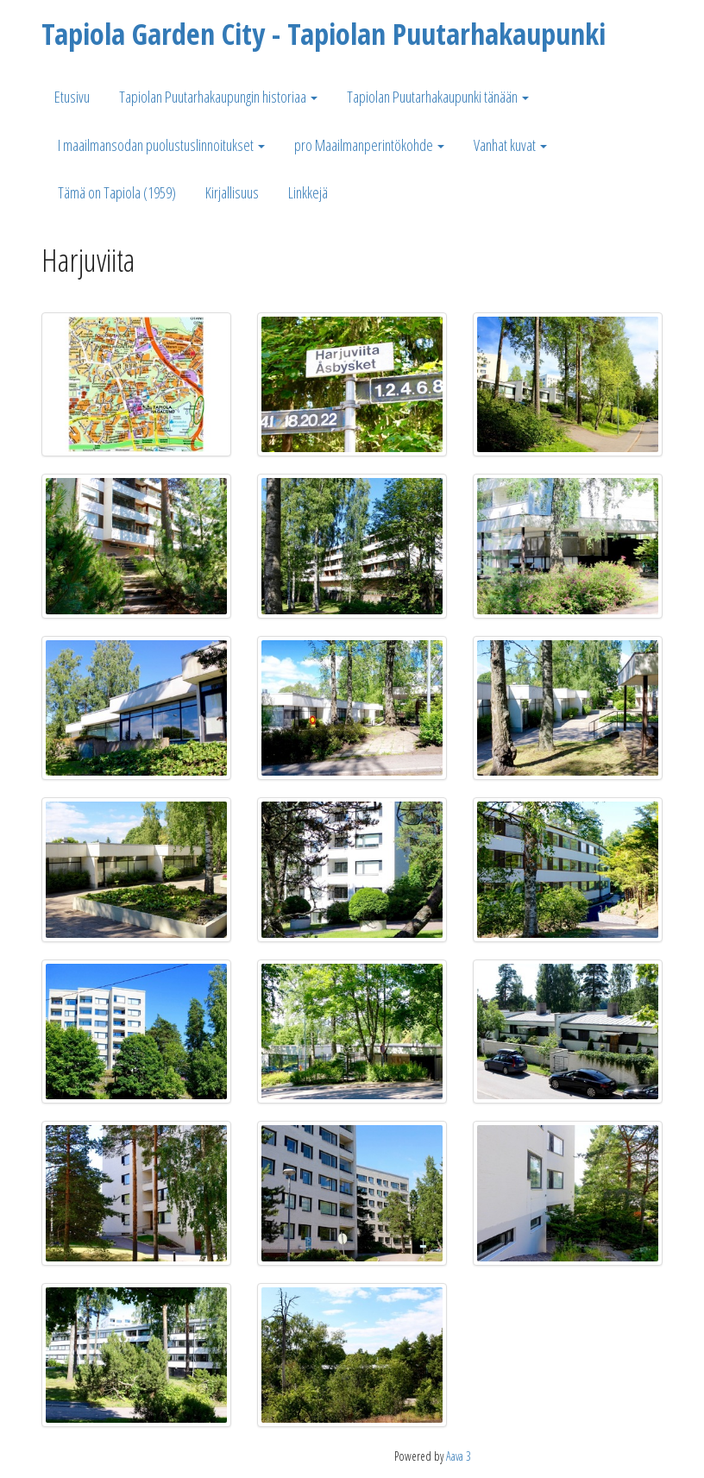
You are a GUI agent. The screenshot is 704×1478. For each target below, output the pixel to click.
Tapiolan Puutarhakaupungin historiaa (218, 96)
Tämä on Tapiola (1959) (117, 192)
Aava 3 (458, 1456)
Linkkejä (308, 192)
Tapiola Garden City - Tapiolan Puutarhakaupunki (323, 33)
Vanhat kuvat (510, 145)
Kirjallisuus (232, 192)
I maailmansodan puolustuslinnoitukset (161, 145)
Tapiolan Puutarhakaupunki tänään (438, 96)
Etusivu (72, 96)
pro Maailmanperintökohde (369, 145)
